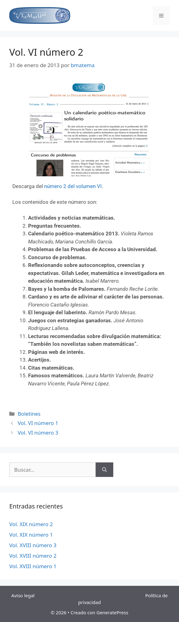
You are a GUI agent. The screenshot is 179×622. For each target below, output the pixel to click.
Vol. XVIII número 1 (32, 566)
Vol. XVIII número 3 (32, 545)
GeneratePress (112, 612)
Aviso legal (24, 595)
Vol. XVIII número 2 (32, 555)
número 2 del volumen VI (73, 186)
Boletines (29, 413)
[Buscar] (104, 469)
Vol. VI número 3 (38, 432)
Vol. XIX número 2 (31, 524)
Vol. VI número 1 (38, 423)
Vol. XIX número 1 (31, 534)
